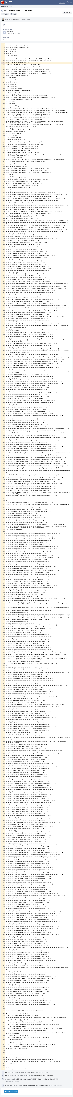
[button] (71, 2)
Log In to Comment (11, 1092)
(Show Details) (31, 1072)
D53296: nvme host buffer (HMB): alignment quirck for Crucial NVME (37, 1079)
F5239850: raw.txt (12, 32)
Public (14, 14)
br (5, 1079)
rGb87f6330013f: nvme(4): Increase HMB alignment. (32, 1085)
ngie (14, 19)
